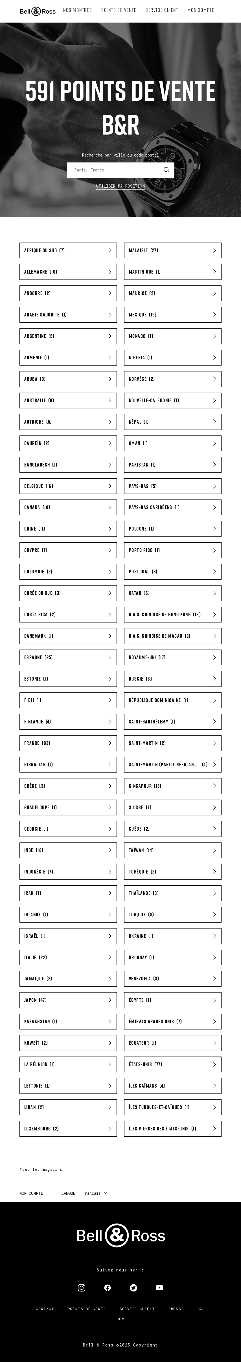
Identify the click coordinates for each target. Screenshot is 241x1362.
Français (91, 1193)
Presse (176, 1308)
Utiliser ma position (120, 186)
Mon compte (31, 1193)
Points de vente (87, 1308)
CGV (120, 1319)
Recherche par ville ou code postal (120, 155)
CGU (201, 1308)
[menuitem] (78, 10)
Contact (45, 1308)
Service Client (137, 1308)
